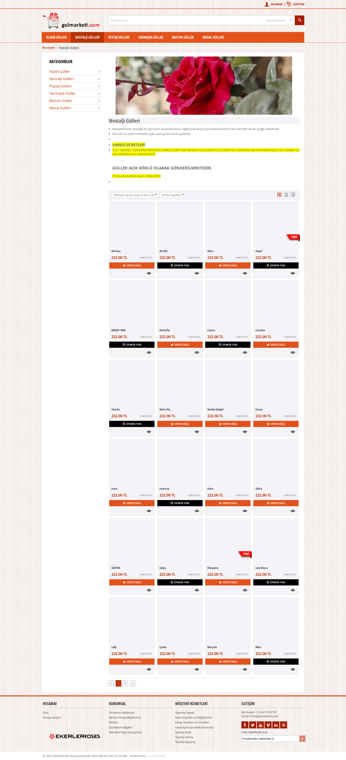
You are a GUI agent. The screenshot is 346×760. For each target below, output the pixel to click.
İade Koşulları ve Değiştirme (193, 717)
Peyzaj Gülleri (119, 37)
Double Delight (215, 409)
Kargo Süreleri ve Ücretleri (192, 722)
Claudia (115, 409)
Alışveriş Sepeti (185, 713)
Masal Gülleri (213, 37)
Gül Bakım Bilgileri (120, 727)
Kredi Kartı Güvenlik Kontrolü (194, 727)
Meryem (212, 647)
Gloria (259, 489)
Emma (259, 409)
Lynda (163, 647)
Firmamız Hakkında (121, 713)
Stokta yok (180, 265)
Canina (211, 330)
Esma (114, 489)
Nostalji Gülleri (87, 37)
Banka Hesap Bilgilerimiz (125, 717)
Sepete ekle (132, 265)
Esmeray (164, 489)
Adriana (115, 251)
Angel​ (259, 251)
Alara (210, 251)
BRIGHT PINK (118, 330)
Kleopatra (212, 568)
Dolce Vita (165, 409)
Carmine (260, 330)
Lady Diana (262, 568)
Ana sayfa (48, 47)
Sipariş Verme (184, 737)
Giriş (46, 713)
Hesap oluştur (52, 717)
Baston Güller (183, 37)
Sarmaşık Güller (150, 37)
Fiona (210, 489)
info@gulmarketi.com (264, 716)
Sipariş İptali (183, 732)
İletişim (113, 722)
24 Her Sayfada (173, 195)
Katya (163, 568)
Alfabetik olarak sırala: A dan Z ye (135, 195)
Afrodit (163, 251)
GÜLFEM (115, 568)
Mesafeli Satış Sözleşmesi (125, 732)
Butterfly (165, 330)
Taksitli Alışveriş (185, 742)
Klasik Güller (56, 37)
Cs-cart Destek (155, 756)
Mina (258, 647)
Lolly (114, 647)
